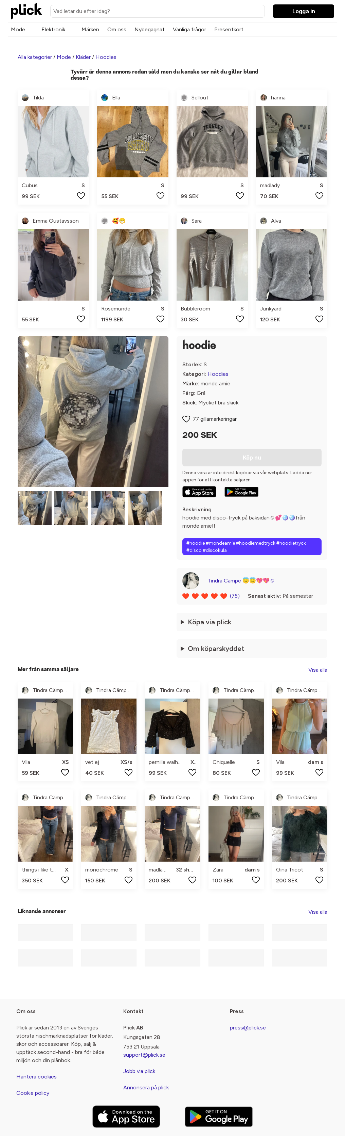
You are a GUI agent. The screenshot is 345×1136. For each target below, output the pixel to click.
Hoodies (105, 57)
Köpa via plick (209, 622)
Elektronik (53, 29)
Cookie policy (32, 1093)
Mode (18, 29)
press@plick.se (248, 1027)
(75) (235, 596)
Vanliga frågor (189, 29)
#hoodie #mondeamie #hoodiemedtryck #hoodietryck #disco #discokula (246, 546)
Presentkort (228, 29)
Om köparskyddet (216, 648)
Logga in (303, 11)
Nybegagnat (149, 29)
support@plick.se (144, 1055)
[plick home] (26, 11)
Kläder (83, 57)
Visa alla (317, 670)
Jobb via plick (139, 1071)
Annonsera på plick (146, 1087)
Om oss (116, 29)
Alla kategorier (35, 57)
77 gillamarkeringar (215, 419)
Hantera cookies (36, 1076)
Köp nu (252, 457)
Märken (90, 29)
